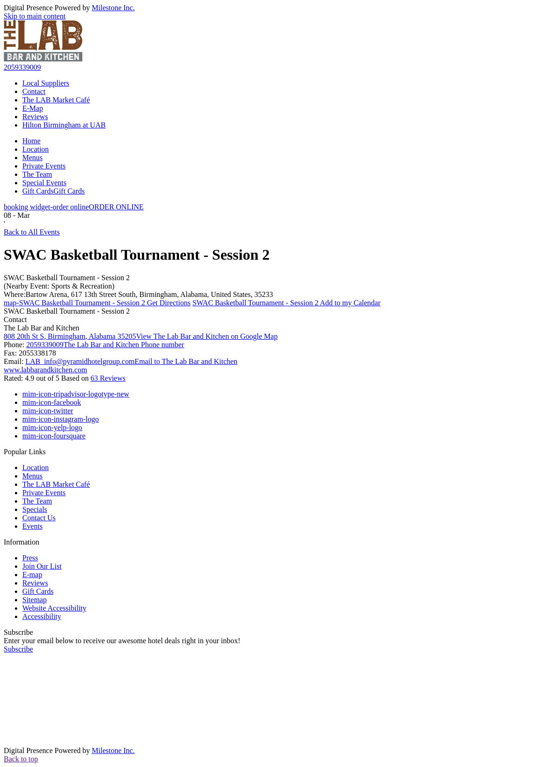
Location (35, 149)
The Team (37, 174)
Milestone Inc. (113, 8)
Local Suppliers (45, 83)
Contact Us (39, 518)
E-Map (32, 108)
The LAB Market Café (56, 100)
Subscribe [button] (18, 649)
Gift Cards (53, 191)
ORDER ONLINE (74, 207)
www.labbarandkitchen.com (45, 370)
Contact (34, 91)
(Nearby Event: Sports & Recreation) (59, 286)
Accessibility (41, 616)
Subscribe (18, 632)
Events (32, 526)
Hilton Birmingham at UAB (64, 125)
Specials (34, 509)
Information (21, 542)
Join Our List (41, 566)
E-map (32, 575)
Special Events (44, 183)
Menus (32, 157)
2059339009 (22, 67)
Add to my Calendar (286, 303)
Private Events (44, 166)
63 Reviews (108, 378)
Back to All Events (32, 232)
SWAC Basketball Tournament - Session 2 (67, 278)
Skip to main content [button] (35, 16)
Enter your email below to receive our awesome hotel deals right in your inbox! (122, 641)
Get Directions (97, 303)
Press (30, 558)
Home (31, 141)
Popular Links (25, 452)
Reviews (35, 117)
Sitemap (34, 600)
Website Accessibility (54, 608)
